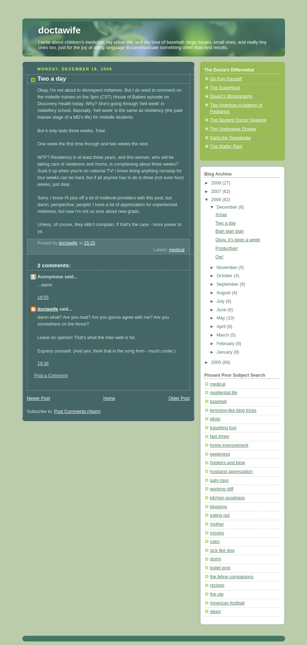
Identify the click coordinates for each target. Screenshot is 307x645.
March (223, 335)
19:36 (43, 363)
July (221, 301)
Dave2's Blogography (231, 96)
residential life (223, 392)
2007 (217, 191)
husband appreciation (231, 471)
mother (217, 524)
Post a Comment (51, 375)
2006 (217, 199)
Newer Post (38, 398)
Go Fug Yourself (226, 78)
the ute (217, 594)
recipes (217, 585)
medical (176, 249)
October (225, 275)
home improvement (229, 445)
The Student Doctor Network (238, 120)
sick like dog (222, 550)
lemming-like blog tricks (233, 410)
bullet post (220, 567)
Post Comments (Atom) (77, 411)
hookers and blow (227, 462)
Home (109, 398)
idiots (215, 418)
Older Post (179, 398)
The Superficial (225, 87)
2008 (217, 183)
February (226, 343)
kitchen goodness (227, 497)
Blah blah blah (229, 231)
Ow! (219, 256)
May (221, 318)
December (227, 207)
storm (215, 559)
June (221, 309)
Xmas (221, 214)
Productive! (226, 248)
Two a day (225, 223)
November (227, 267)
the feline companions (232, 576)
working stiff (222, 489)
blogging (218, 506)
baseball (218, 401)
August (224, 292)
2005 (217, 362)
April (221, 326)
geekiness (220, 454)
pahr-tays (219, 480)
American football (227, 603)
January (225, 352)
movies (217, 533)
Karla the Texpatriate (230, 137)
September (228, 284)
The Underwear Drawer (233, 129)
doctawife (59, 30)
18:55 (43, 297)
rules (215, 541)
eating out (220, 515)
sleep (215, 611)
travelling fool (223, 427)
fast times (219, 436)
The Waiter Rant (226, 146)
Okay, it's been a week (237, 239)
